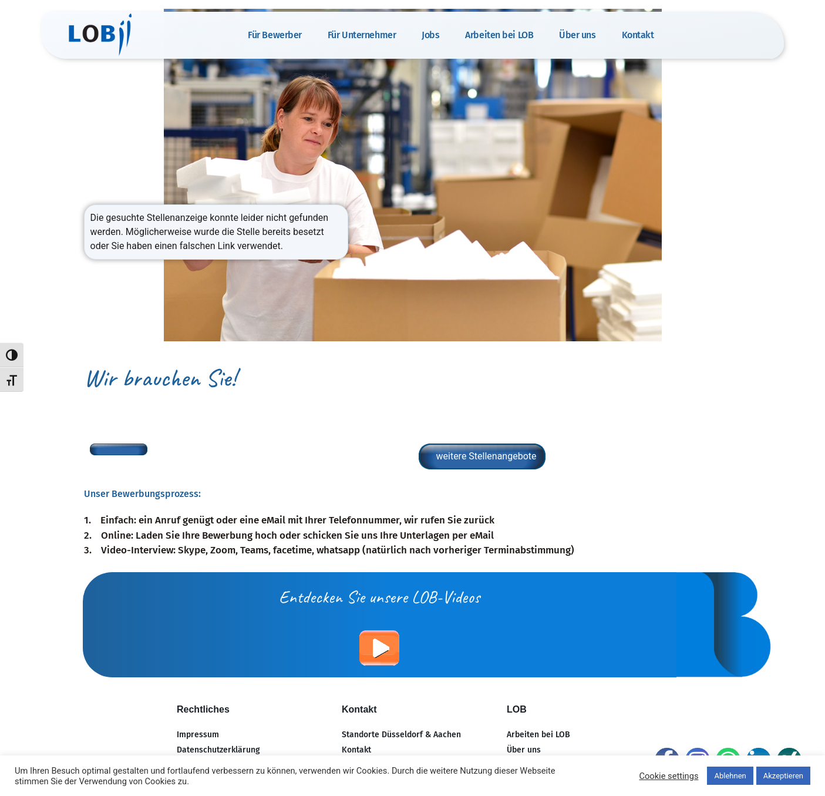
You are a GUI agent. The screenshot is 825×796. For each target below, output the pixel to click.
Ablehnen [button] (730, 775)
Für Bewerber (275, 35)
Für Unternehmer (362, 35)
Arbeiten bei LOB (499, 35)
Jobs (430, 35)
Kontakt (638, 35)
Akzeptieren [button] (783, 775)
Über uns (577, 35)
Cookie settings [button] (668, 776)
